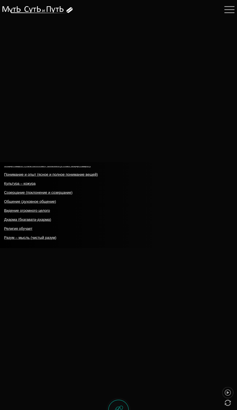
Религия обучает (18, 230)
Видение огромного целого (27, 212)
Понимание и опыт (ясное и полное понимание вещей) (51, 176)
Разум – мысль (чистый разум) (30, 239)
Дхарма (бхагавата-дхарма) (27, 221)
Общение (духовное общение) (30, 203)
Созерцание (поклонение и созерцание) (38, 194)
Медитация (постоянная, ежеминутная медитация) (47, 167)
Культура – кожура (20, 185)
